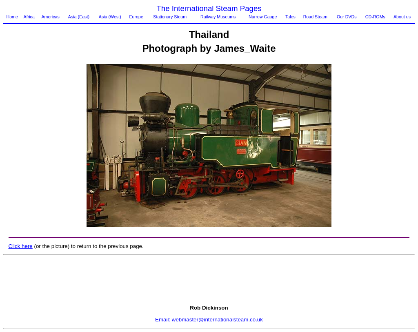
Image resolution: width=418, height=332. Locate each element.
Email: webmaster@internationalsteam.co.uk (209, 320)
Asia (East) (78, 16)
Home (12, 16)
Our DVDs (347, 16)
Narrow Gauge (263, 16)
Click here (21, 246)
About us (402, 16)
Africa (29, 16)
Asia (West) (110, 16)
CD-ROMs (375, 16)
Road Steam (315, 16)
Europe (136, 16)
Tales (290, 16)
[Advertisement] (209, 279)
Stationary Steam (170, 16)
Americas (50, 16)
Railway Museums (218, 16)
